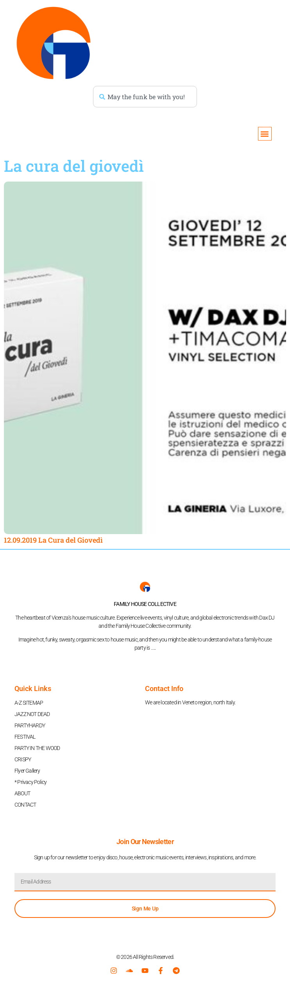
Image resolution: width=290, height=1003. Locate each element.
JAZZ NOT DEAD (32, 714)
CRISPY (22, 759)
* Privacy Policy (30, 782)
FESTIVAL (25, 737)
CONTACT (25, 805)
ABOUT (22, 793)
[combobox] (145, 96)
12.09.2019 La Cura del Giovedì (53, 540)
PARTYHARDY (29, 725)
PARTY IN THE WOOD (37, 748)
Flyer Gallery (27, 771)
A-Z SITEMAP (28, 703)
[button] (265, 134)
